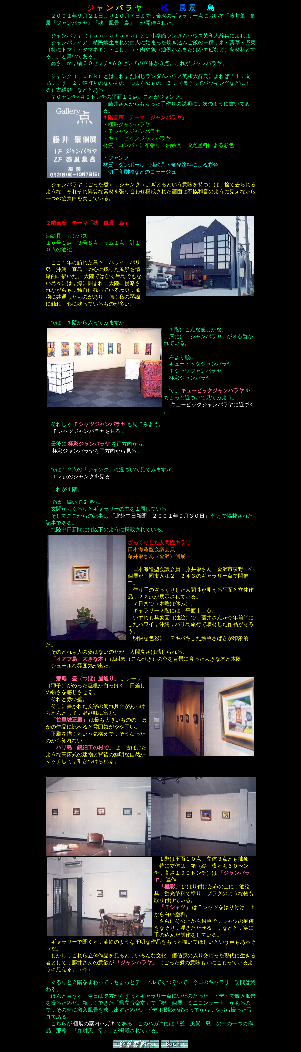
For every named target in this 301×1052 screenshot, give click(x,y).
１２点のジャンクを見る (81, 476)
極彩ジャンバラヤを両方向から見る (94, 451)
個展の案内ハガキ (94, 1023)
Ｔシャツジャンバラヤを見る (86, 431)
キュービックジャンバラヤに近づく (212, 404)
